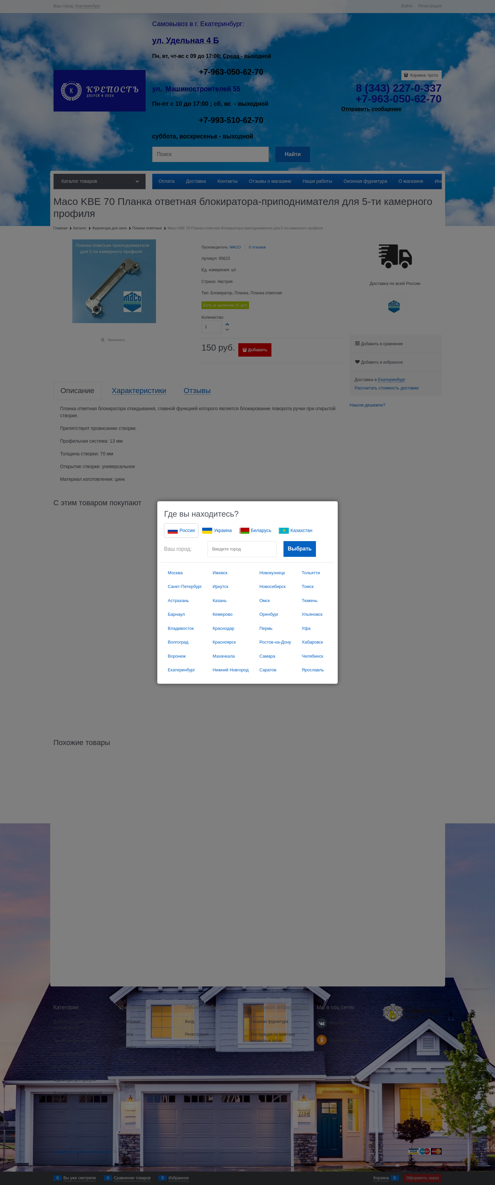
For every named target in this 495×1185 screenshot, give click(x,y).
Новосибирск (272, 586)
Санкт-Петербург (185, 586)
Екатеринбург (181, 669)
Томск (308, 586)
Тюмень (310, 600)
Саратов (267, 669)
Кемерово (222, 614)
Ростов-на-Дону (275, 642)
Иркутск (220, 586)
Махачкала (224, 656)
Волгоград (178, 642)
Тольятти (311, 572)
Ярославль (313, 669)
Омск (264, 600)
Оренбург (268, 614)
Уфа (306, 628)
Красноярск (224, 642)
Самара (267, 656)
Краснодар (223, 628)
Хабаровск (312, 642)
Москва (175, 572)
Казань (220, 600)
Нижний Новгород (231, 669)
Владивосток (181, 628)
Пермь (266, 628)
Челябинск (312, 656)
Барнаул (176, 614)
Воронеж (176, 656)
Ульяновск (312, 614)
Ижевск (220, 572)
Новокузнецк (272, 572)
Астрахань (178, 600)
